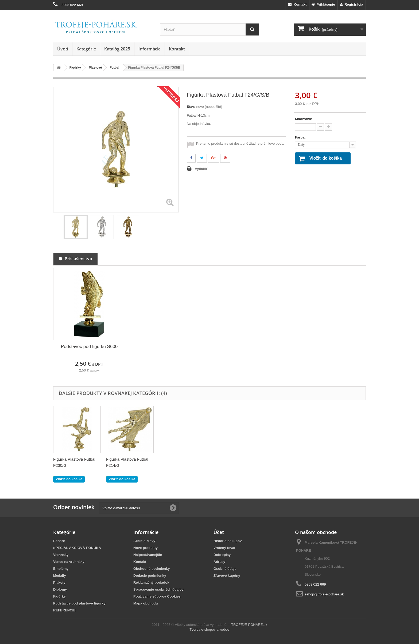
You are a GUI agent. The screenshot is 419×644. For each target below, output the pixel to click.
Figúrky (59, 596)
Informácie (149, 49)
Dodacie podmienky (149, 576)
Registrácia (351, 4)
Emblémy (61, 569)
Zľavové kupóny (227, 576)
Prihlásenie (323, 4)
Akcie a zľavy (144, 541)
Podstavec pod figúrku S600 (89, 346)
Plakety (59, 582)
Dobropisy (222, 555)
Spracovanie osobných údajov (158, 589)
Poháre (59, 541)
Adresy (219, 562)
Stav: (191, 107)
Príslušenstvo (75, 259)
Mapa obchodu (145, 603)
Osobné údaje (225, 569)
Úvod (62, 49)
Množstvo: (303, 119)
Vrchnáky (61, 555)
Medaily (59, 576)
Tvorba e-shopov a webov (209, 629)
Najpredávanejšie (147, 555)
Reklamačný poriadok (151, 582)
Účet (219, 532)
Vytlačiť (201, 169)
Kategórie (86, 49)
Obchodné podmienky (151, 569)
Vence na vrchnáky (68, 562)
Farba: (301, 137)
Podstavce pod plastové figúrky (79, 603)
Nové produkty (145, 548)
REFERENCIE (64, 610)
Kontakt (297, 4)
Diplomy (60, 589)
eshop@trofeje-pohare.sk (324, 594)
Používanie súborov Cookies (157, 596)
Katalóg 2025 (117, 49)
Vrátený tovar (224, 548)
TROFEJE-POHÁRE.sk (249, 625)
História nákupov (228, 541)
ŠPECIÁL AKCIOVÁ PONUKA (77, 548)
